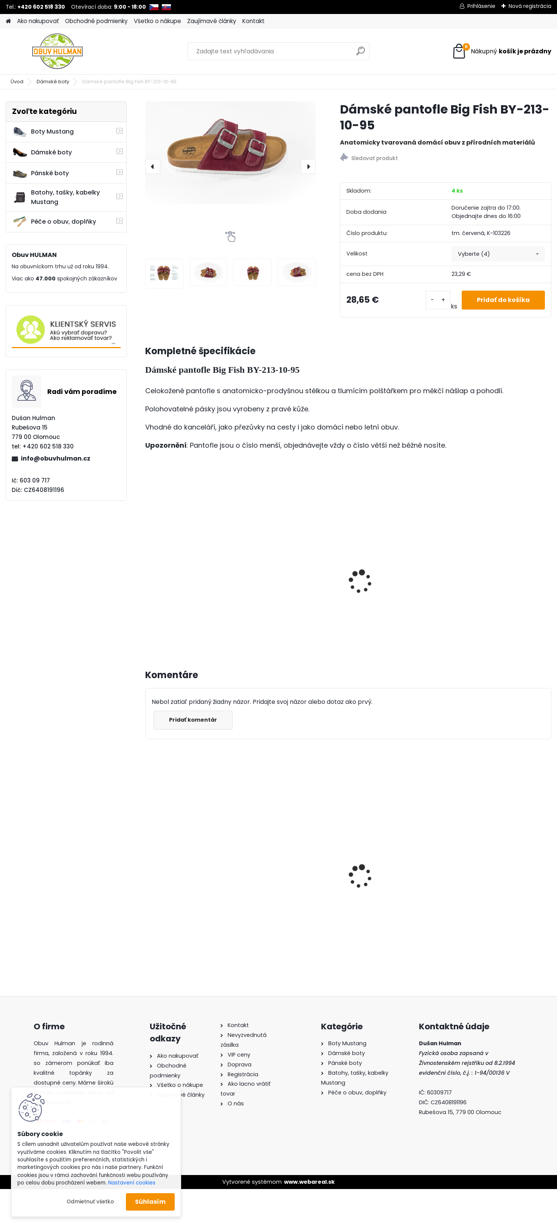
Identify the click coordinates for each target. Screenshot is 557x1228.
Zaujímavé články (211, 21)
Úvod (17, 81)
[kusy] (438, 300)
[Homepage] (8, 21)
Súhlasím (150, 1201)
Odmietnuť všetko (90, 1201)
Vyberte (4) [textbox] (474, 254)
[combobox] (498, 253)
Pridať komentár (193, 720)
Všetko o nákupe (157, 21)
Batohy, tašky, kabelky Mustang (56, 197)
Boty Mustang (43, 132)
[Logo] (58, 51)
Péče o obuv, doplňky (54, 222)
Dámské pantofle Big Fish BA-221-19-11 (188, 578)
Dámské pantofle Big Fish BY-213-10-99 (502, 843)
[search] (360, 54)
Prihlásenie (481, 6)
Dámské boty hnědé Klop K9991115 (187, 856)
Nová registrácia (530, 6)
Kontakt (253, 21)
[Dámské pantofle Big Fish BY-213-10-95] (230, 152)
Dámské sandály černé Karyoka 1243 (287, 868)
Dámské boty (53, 81)
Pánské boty (40, 173)
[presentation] (152, 166)
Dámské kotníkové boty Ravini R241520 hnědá (391, 852)
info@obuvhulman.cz (55, 458)
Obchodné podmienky (96, 21)
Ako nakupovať (38, 21)
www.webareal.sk (309, 1182)
